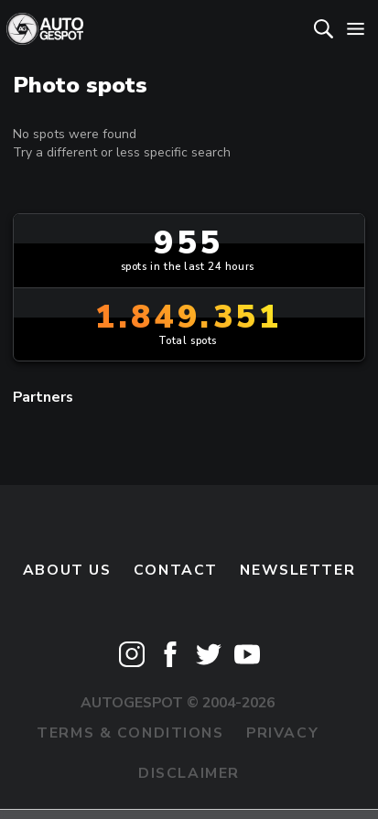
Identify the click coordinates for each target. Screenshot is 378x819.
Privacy (282, 733)
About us (67, 570)
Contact (176, 570)
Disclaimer (189, 773)
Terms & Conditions (130, 733)
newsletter (297, 570)
